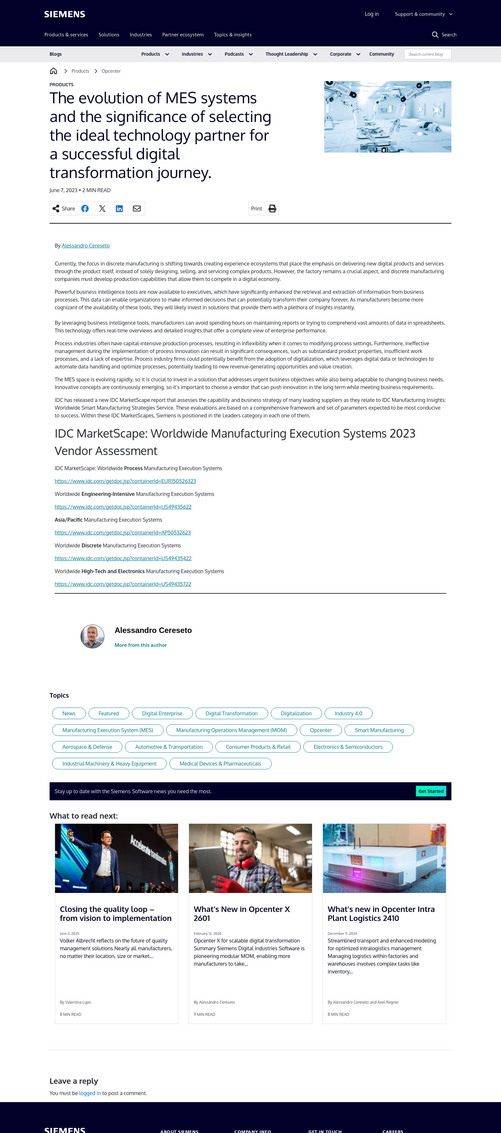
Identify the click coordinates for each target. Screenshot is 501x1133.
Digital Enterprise (162, 713)
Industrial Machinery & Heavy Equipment (109, 763)
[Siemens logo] (64, 14)
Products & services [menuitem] (66, 35)
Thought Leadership (287, 54)
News (69, 713)
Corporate (340, 54)
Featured (109, 713)
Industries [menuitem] (141, 35)
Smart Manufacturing (379, 730)
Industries (192, 54)
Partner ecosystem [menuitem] (183, 35)
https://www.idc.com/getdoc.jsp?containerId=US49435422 (123, 558)
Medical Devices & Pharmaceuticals (220, 763)
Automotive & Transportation (169, 747)
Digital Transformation (232, 713)
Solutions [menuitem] (109, 35)
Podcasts (234, 54)
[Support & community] (424, 14)
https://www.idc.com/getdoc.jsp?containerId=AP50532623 (123, 532)
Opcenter (321, 730)
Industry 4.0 (348, 713)
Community (381, 54)
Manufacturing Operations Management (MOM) (231, 730)
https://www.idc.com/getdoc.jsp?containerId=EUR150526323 (125, 481)
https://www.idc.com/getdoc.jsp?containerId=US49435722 (123, 584)
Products (150, 54)
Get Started (431, 791)
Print (256, 208)
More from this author (141, 645)
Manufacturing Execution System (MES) (107, 730)
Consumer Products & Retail (258, 747)
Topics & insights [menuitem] (233, 35)
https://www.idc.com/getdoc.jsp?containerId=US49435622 (123, 507)
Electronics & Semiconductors (348, 747)
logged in (90, 1093)
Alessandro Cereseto (86, 245)
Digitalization (296, 713)
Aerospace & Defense (87, 747)
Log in (372, 14)
